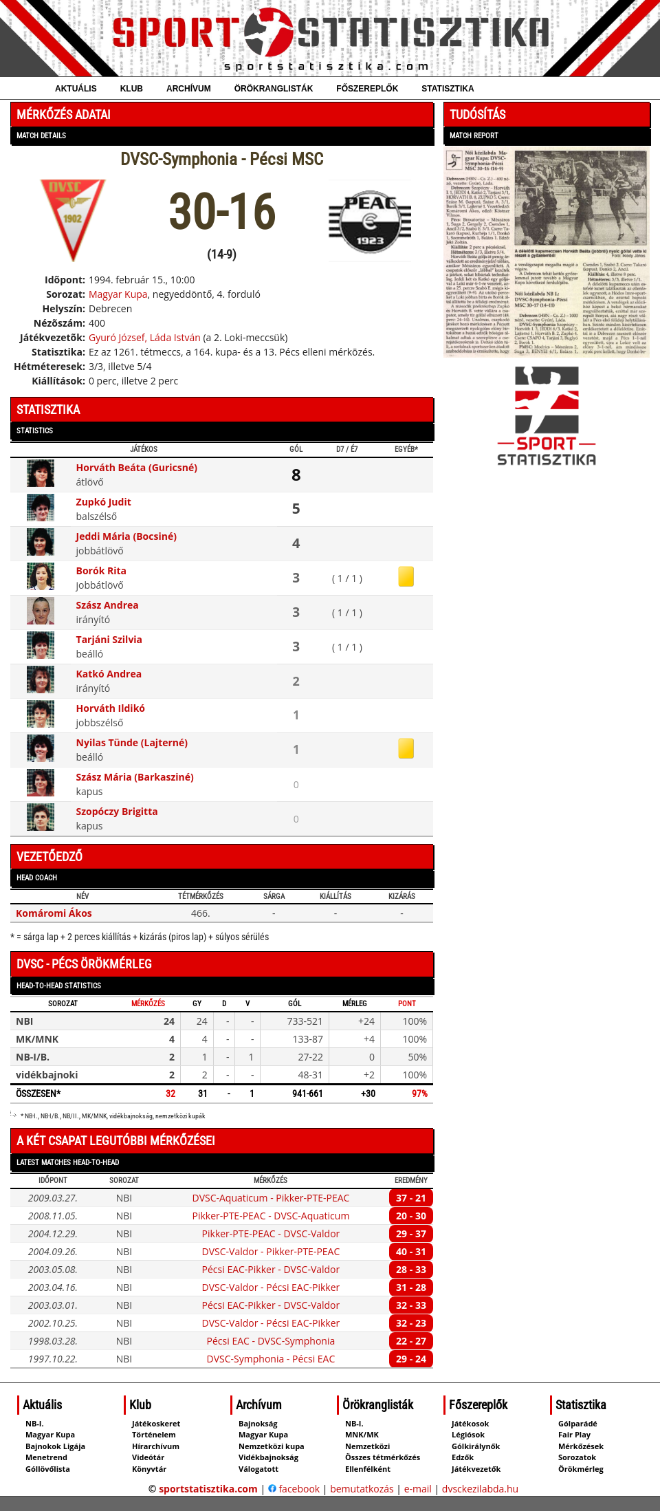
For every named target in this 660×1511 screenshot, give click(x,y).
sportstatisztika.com (208, 1488)
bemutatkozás (362, 1488)
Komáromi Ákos (54, 913)
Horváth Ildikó (110, 708)
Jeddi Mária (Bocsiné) (126, 536)
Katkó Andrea (109, 673)
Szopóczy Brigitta (117, 811)
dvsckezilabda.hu (480, 1488)
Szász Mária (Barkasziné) (135, 776)
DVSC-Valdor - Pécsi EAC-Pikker (271, 1287)
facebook (294, 1488)
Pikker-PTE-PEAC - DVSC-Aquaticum (270, 1215)
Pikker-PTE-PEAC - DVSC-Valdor (271, 1233)
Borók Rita (101, 570)
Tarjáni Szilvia (109, 639)
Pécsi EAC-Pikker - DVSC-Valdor (271, 1269)
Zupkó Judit (103, 501)
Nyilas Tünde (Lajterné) (132, 742)
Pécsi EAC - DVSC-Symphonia (271, 1340)
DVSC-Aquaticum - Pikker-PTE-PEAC (270, 1197)
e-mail (418, 1488)
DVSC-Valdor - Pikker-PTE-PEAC (271, 1251)
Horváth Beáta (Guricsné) (136, 467)
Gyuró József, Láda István (145, 337)
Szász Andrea (107, 604)
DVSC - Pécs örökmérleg (84, 964)
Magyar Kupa (118, 294)
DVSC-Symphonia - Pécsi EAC (271, 1358)
